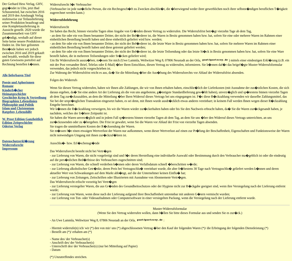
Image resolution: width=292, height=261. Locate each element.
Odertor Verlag (12, 126)
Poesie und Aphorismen (18, 82)
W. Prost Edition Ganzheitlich (22, 119)
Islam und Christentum (18, 108)
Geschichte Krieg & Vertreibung (24, 97)
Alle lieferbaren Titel (16, 75)
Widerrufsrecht (12, 145)
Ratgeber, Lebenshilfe (17, 112)
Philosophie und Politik (18, 104)
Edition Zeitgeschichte (17, 122)
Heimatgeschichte (14, 94)
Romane (8, 86)
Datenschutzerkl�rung (18, 141)
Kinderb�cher (12, 90)
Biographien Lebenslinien (19, 101)
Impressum (10, 148)
